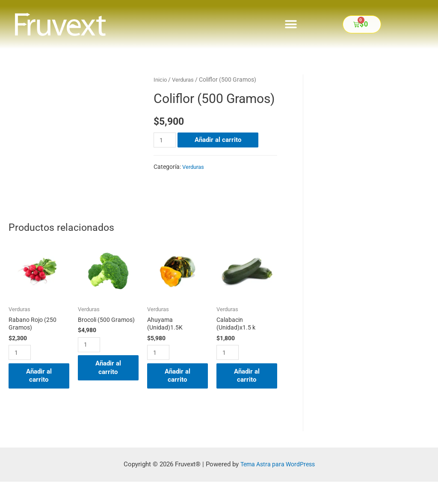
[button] (291, 24)
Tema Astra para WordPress (277, 465)
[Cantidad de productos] (165, 140)
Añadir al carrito (218, 140)
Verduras (185, 79)
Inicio (161, 79)
